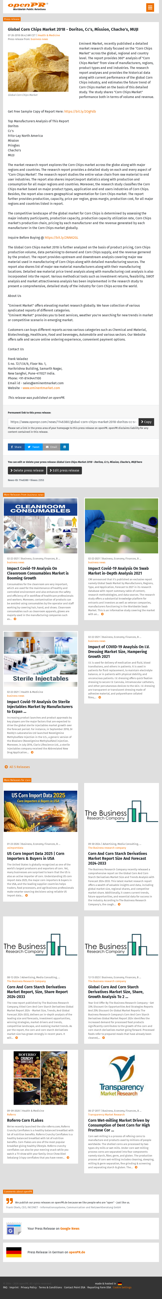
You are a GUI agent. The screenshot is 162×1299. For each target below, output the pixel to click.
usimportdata (15, 847)
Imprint (14, 1287)
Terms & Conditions (50, 1287)
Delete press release (27, 470)
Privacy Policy (29, 1287)
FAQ (5, 1287)
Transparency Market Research (106, 1114)
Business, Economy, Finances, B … (40, 558)
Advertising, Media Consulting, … (122, 843)
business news (39, 39)
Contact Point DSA (74, 1287)
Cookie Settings (122, 1287)
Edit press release (64, 470)
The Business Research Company (26, 981)
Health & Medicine (49, 35)
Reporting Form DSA (99, 1287)
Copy (146, 422)
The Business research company (107, 847)
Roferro (11, 1114)
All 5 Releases (16, 767)
